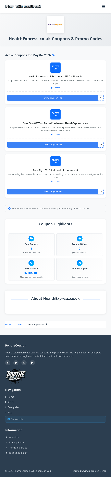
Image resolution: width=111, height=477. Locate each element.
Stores (19, 324)
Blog (8, 412)
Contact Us (55, 419)
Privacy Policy (14, 442)
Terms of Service (16, 447)
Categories (12, 407)
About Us (12, 437)
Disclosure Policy (16, 452)
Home (8, 324)
